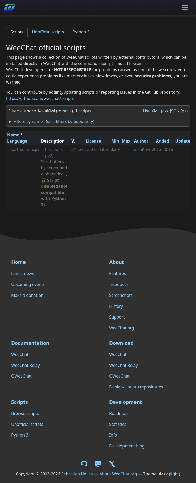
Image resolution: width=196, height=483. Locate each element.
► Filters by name (25, 121)
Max (126, 141)
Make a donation (27, 295)
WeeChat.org (121, 328)
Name (13, 135)
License (93, 141)
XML (156, 111)
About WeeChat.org (118, 474)
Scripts (16, 32)
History (116, 306)
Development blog (126, 446)
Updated (184, 141)
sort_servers (25, 149)
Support (117, 317)
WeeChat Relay (25, 365)
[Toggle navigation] (185, 8)
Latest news (22, 273)
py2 (48, 155)
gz (164, 111)
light (174, 474)
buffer (59, 149)
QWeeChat (21, 376)
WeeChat (19, 354)
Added (162, 141)
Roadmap (118, 413)
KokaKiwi (141, 149)
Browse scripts (25, 413)
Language (17, 141)
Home (18, 261)
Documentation (30, 342)
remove (64, 111)
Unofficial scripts (48, 32)
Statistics (117, 424)
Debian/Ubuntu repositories (136, 387)
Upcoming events (28, 284)
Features (117, 273)
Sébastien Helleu (77, 474)
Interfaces (119, 284)
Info (113, 435)
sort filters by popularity (70, 121)
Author (141, 141)
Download (121, 342)
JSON (175, 111)
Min (115, 141)
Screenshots (120, 295)
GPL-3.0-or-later (93, 149)
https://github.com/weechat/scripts (40, 98)
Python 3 (80, 32)
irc (48, 149)
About (116, 261)
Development (125, 401)
